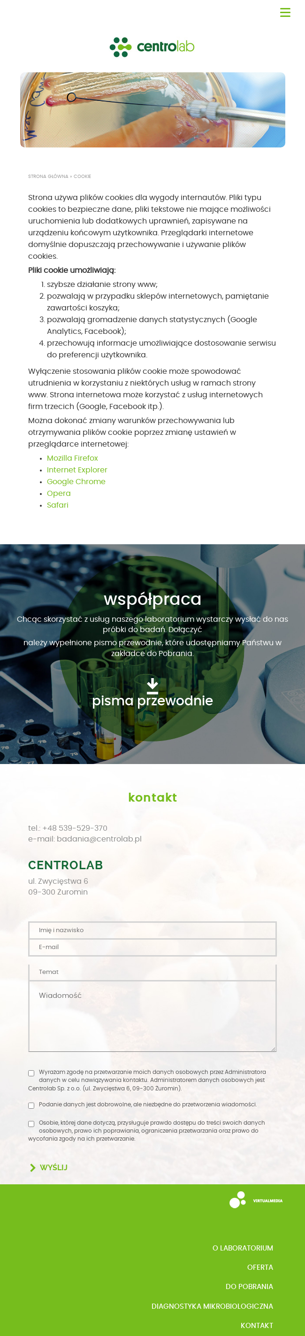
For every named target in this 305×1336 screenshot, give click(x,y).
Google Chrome (76, 482)
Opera (59, 493)
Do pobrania (249, 1286)
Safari (58, 505)
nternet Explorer (78, 470)
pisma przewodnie (152, 701)
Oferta (260, 1267)
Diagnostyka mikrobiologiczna (212, 1306)
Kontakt (257, 1325)
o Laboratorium (243, 1248)
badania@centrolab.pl (99, 839)
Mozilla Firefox (72, 458)
